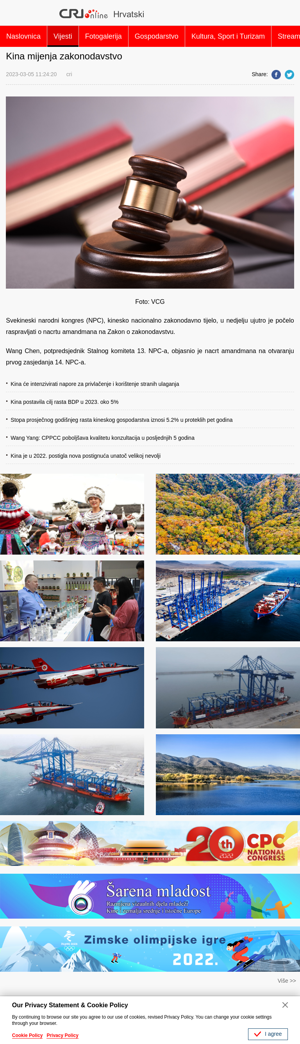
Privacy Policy (62, 1035)
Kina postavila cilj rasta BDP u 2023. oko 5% (64, 402)
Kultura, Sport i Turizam (228, 36)
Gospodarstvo (157, 36)
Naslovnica (23, 36)
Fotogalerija (103, 36)
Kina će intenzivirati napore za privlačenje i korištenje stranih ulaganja (95, 384)
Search (285, 13)
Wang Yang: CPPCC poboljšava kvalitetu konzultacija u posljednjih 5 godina (103, 438)
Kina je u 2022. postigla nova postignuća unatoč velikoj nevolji (86, 456)
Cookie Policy (27, 1035)
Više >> (287, 981)
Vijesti (63, 36)
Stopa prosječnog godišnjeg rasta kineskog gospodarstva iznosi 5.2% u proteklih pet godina (121, 420)
